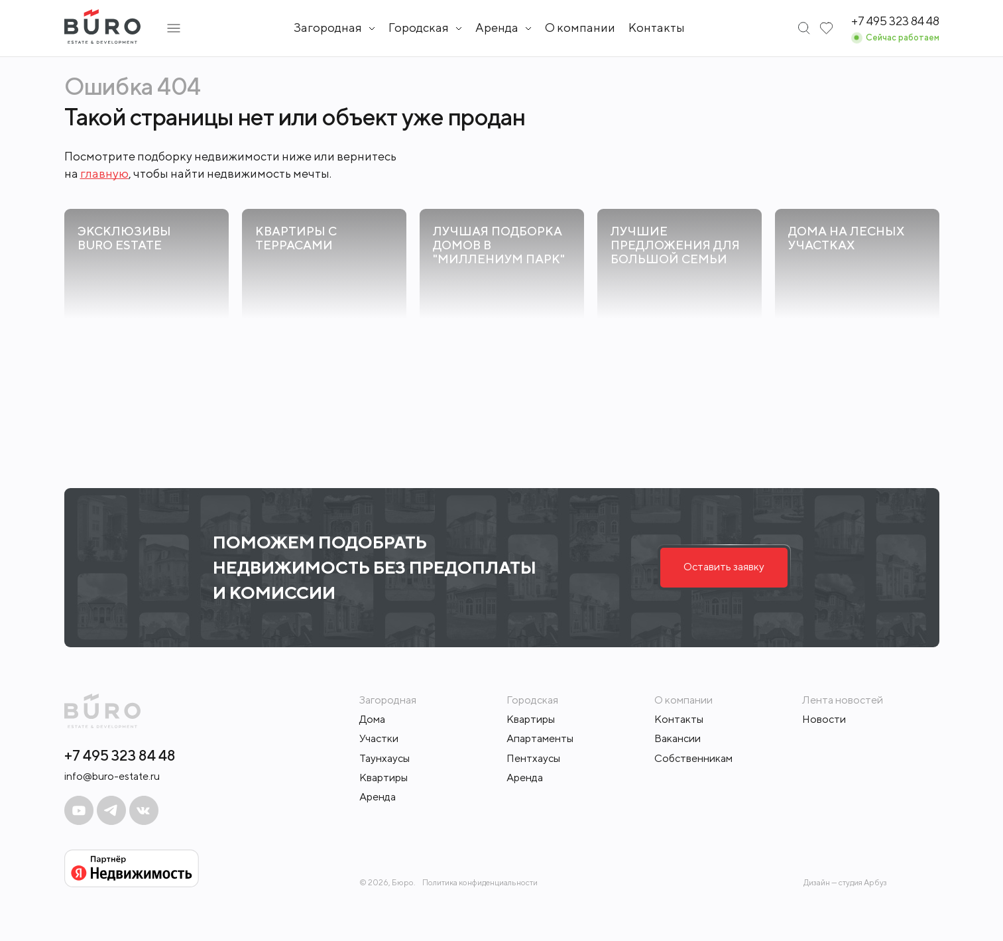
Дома (372, 719)
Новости (824, 719)
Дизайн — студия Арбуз (845, 882)
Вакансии (677, 738)
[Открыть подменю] (173, 28)
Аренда (377, 796)
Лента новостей (842, 700)
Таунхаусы (384, 758)
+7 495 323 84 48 (120, 755)
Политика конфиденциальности (480, 882)
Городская (418, 27)
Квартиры (383, 777)
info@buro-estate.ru (112, 776)
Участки (378, 738)
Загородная (328, 27)
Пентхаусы (533, 758)
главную (104, 173)
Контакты (656, 27)
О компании (580, 27)
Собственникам (693, 758)
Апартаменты (539, 738)
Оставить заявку (723, 566)
